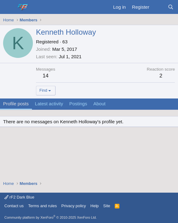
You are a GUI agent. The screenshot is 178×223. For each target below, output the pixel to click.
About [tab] (99, 103)
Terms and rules (42, 205)
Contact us (14, 205)
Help (95, 205)
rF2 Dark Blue (19, 197)
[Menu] (8, 7)
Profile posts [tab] (16, 103)
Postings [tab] (78, 103)
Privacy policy (73, 205)
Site (106, 205)
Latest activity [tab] (49, 103)
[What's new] (158, 7)
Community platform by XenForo (50, 217)
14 (46, 76)
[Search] (171, 7)
